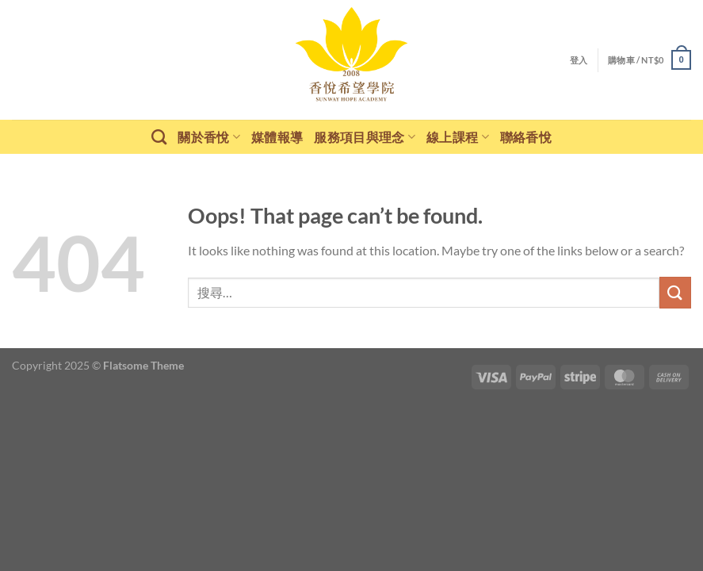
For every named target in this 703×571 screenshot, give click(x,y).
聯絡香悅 (526, 136)
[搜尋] (158, 137)
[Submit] (675, 292)
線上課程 (457, 136)
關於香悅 (209, 136)
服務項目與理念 (364, 136)
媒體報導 (277, 136)
